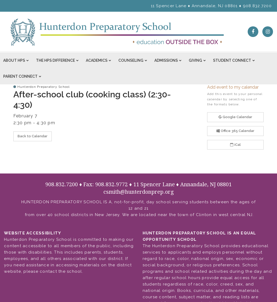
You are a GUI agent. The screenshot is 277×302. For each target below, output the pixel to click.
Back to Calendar (32, 136)
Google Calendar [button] (235, 117)
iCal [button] (235, 145)
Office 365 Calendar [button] (235, 131)
